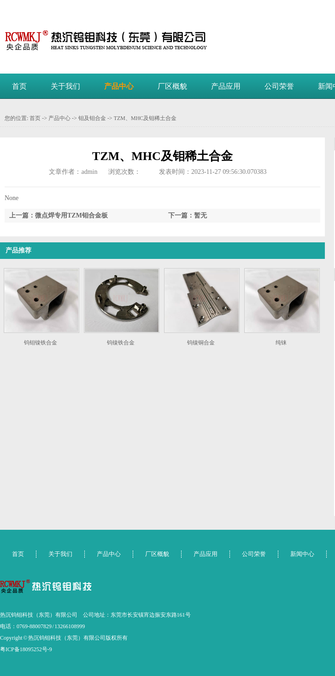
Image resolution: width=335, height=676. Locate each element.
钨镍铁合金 (121, 342)
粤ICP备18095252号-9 (26, 649)
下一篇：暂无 (187, 215)
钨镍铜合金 (201, 342)
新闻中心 (302, 553)
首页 (19, 86)
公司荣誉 (279, 86)
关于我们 (65, 86)
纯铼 (281, 342)
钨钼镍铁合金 (40, 342)
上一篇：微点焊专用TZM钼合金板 (58, 215)
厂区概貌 (172, 86)
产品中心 (119, 86)
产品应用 (226, 86)
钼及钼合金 (92, 118)
